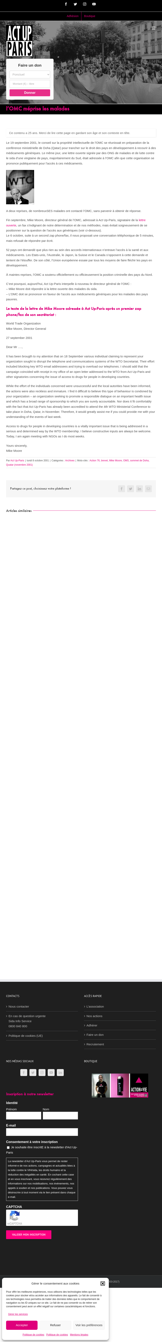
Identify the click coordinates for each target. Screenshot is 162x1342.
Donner (30, 92)
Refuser (55, 1325)
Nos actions (94, 1016)
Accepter (22, 1325)
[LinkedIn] (60, 1072)
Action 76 (95, 460)
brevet (104, 460)
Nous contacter (19, 1006)
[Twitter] (32, 1072)
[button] (103, 1283)
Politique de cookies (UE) (26, 1035)
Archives (70, 460)
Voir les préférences (89, 1325)
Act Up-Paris (17, 460)
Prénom (11, 1109)
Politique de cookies (33, 1334)
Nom (46, 1109)
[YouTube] (51, 1072)
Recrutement (95, 1044)
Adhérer (91, 1025)
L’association (95, 1006)
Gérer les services (18, 1314)
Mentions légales (79, 1334)
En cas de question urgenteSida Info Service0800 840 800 (27, 1021)
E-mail (11, 1125)
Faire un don (95, 1034)
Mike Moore (115, 460)
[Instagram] (42, 1072)
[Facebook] (23, 1072)
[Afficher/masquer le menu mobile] (154, 28)
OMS (126, 460)
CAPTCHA (14, 1207)
